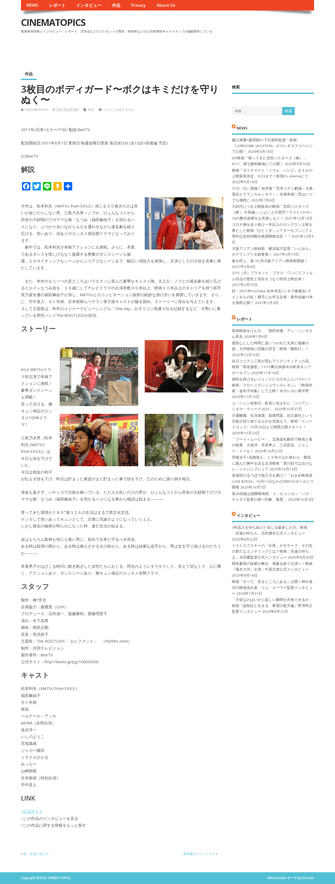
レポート (57, 5)
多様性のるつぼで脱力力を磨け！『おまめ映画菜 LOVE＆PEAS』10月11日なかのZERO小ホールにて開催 (273, 481)
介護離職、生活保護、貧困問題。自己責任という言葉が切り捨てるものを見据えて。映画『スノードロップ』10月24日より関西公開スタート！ (272, 421)
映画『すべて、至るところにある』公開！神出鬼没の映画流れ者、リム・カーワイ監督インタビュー (272, 587)
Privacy (138, 5)
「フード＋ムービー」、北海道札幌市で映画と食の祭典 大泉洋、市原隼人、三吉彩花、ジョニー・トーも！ (272, 445)
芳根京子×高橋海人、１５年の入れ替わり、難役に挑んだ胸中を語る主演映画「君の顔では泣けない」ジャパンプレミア (272, 463)
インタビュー (88, 5)
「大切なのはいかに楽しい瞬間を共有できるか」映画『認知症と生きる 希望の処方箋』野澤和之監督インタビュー (272, 605)
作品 (116, 5)
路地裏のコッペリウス (199, 854)
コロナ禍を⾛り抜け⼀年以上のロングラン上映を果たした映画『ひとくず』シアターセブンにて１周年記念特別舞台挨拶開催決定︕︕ (272, 230)
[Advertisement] (214, 49)
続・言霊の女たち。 (38, 854)
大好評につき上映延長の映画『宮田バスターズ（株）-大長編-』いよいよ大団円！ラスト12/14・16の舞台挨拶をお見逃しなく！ (272, 212)
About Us (166, 5)
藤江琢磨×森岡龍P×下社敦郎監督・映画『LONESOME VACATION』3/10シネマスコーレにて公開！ (272, 146)
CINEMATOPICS (53, 22)
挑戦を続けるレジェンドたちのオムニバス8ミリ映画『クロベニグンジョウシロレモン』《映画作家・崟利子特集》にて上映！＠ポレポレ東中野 (272, 385)
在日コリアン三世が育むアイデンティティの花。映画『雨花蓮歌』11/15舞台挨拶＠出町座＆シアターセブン (272, 367)
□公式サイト (32, 811)
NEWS (32, 5)
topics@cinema (36, 109)
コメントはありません (119, 109)
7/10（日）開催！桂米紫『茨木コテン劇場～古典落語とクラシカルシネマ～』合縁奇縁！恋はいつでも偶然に (272, 194)
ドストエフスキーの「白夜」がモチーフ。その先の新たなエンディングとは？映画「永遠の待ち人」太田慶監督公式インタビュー (272, 551)
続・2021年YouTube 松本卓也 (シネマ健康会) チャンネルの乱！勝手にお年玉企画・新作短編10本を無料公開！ (272, 297)
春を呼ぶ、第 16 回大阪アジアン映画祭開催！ (270, 260)
